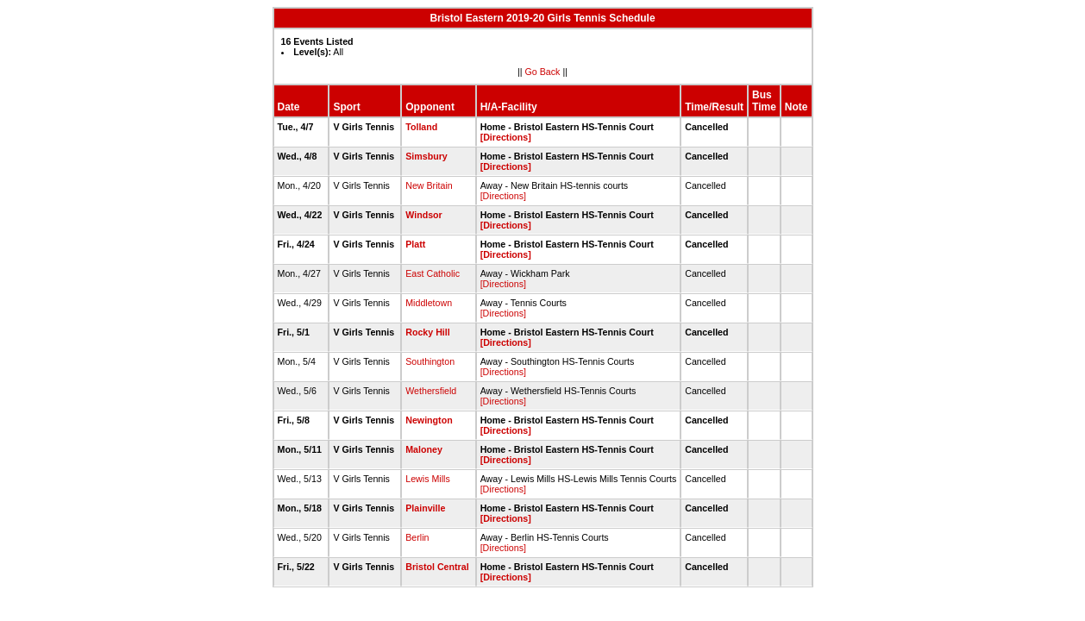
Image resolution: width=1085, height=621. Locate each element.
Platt (415, 244)
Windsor (423, 215)
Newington (428, 420)
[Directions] (505, 137)
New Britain (428, 185)
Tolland (421, 127)
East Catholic (432, 273)
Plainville (425, 508)
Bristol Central (436, 566)
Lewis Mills (427, 479)
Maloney (423, 449)
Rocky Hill (427, 332)
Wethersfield (430, 391)
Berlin (417, 537)
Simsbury (426, 156)
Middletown (428, 303)
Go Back (543, 71)
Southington (430, 361)
